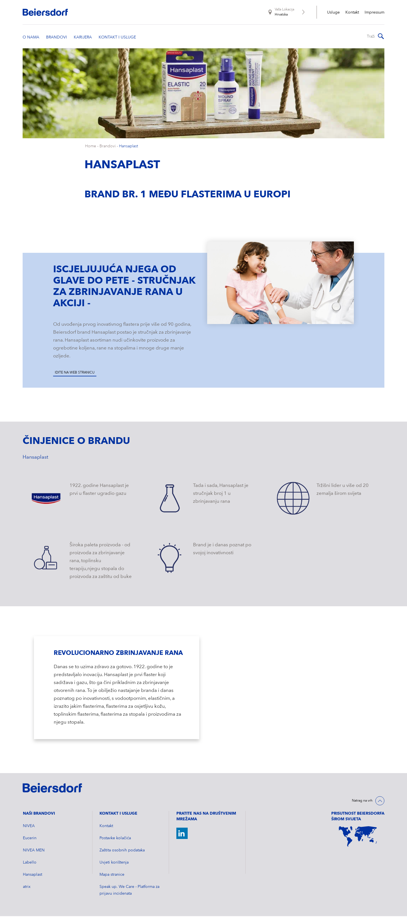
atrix (27, 888)
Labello (29, 863)
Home (90, 147)
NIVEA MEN (34, 851)
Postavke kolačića (115, 839)
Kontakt (352, 12)
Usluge (333, 12)
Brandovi (107, 147)
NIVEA (29, 827)
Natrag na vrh (362, 801)
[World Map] (357, 837)
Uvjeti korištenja (114, 863)
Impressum (374, 12)
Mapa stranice (111, 875)
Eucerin (29, 839)
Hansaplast (128, 147)
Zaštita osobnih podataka (122, 851)
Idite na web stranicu (75, 373)
